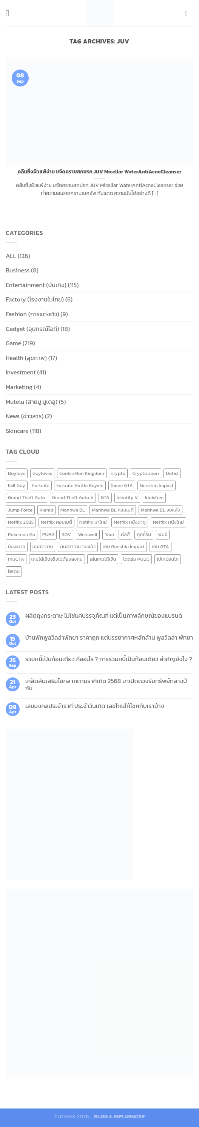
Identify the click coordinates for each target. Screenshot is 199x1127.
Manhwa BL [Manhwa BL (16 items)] (72, 509)
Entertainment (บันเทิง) (36, 284)
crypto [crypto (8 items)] (118, 473)
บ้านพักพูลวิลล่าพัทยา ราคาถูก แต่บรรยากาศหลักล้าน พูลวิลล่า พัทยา (109, 637)
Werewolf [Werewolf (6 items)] (88, 534)
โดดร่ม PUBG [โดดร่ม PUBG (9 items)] (136, 559)
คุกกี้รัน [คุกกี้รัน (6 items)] (144, 534)
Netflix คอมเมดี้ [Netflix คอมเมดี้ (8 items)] (56, 522)
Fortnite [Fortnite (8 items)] (40, 485)
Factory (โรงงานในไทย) (35, 299)
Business (17, 270)
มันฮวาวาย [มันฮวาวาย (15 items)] (42, 546)
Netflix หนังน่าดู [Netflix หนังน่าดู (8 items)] (130, 522)
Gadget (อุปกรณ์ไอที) (32, 328)
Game (13, 343)
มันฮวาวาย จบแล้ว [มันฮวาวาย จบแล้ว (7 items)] (78, 546)
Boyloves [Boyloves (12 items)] (42, 473)
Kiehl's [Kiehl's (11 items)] (46, 509)
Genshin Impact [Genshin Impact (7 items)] (156, 485)
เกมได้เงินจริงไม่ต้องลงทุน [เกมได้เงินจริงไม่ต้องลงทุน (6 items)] (57, 559)
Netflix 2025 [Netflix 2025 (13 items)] (21, 522)
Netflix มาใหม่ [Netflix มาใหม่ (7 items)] (93, 522)
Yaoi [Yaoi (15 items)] (109, 534)
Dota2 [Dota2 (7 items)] (172, 473)
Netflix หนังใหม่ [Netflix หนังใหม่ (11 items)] (168, 522)
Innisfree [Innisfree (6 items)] (154, 497)
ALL (11, 255)
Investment (21, 372)
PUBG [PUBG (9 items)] (48, 534)
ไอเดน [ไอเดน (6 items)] (14, 571)
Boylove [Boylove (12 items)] (16, 473)
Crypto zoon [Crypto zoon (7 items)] (145, 473)
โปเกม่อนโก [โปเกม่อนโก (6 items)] (168, 559)
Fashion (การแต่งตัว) (32, 313)
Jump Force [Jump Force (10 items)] (20, 509)
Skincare (17, 430)
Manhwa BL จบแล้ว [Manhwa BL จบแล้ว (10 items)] (160, 509)
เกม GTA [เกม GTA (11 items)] (160, 546)
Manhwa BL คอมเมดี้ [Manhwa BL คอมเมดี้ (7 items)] (113, 509)
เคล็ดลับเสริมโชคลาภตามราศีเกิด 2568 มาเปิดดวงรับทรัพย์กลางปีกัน (106, 684)
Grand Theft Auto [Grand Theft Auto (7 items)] (26, 497)
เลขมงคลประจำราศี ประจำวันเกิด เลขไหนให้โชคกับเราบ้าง (94, 706)
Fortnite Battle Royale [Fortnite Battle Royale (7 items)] (79, 485)
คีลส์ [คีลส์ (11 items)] (125, 534)
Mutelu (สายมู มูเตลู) (31, 401)
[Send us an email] (188, 13)
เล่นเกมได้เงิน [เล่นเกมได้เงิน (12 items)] (102, 559)
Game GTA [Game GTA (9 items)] (122, 485)
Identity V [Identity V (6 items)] (127, 497)
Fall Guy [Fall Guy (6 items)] (16, 485)
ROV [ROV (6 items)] (66, 534)
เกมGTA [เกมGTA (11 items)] (16, 559)
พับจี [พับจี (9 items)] (163, 534)
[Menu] (10, 13)
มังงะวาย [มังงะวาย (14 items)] (16, 546)
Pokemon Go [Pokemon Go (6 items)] (21, 534)
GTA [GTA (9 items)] (105, 497)
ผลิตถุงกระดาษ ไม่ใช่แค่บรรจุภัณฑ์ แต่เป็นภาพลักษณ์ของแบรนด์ (103, 615)
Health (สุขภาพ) (26, 357)
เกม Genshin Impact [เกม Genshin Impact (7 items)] (124, 546)
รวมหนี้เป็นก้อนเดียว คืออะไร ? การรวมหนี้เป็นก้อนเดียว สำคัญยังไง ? (108, 659)
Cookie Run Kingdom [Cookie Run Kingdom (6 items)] (81, 473)
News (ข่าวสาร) (24, 415)
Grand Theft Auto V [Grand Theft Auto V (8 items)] (73, 497)
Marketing (19, 386)
